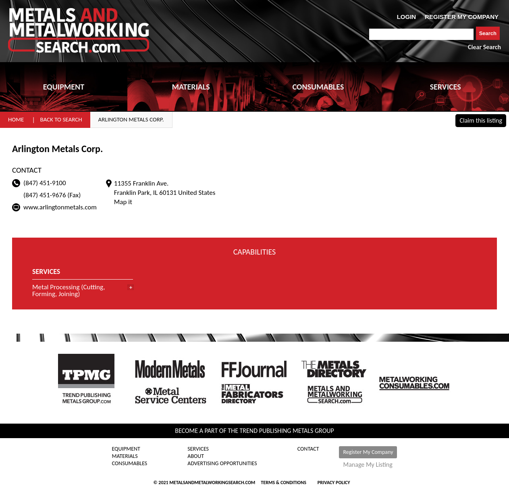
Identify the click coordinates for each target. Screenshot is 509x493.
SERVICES (445, 87)
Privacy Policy (334, 482)
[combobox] (421, 34)
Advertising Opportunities (222, 463)
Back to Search (61, 119)
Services (198, 449)
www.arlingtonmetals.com (60, 207)
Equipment (126, 449)
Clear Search (484, 47)
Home (16, 119)
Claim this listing (480, 120)
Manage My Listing (367, 465)
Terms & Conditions (283, 482)
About (195, 456)
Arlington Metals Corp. (131, 119)
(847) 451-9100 (44, 183)
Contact (308, 449)
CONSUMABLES (318, 87)
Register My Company (368, 452)
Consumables (130, 463)
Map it (123, 202)
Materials (125, 456)
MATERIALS (191, 87)
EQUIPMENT (63, 87)
